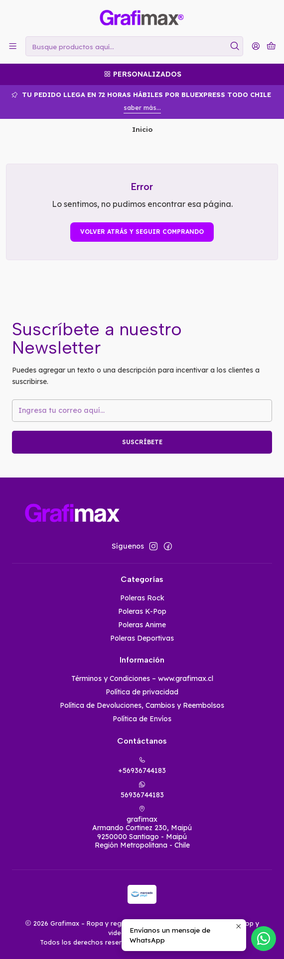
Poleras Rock (142, 597)
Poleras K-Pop (142, 611)
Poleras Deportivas (142, 638)
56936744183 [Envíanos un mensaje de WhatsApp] (142, 790)
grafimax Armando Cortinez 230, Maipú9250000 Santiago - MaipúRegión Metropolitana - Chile (142, 827)
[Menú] (12, 46)
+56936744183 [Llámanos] (142, 766)
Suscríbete (142, 442)
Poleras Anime (142, 624)
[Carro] (271, 46)
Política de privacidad (142, 691)
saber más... (142, 107)
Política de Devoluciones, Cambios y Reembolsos (142, 705)
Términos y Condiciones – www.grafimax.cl (142, 678)
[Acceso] (256, 46)
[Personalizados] (142, 74)
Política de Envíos (142, 718)
